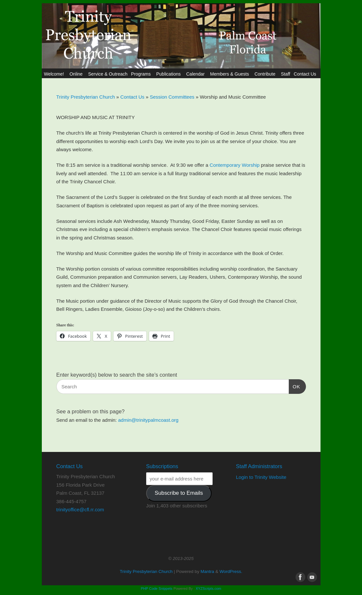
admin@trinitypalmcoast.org (148, 420)
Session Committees (173, 97)
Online (76, 74)
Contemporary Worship (235, 165)
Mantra (207, 571)
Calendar (196, 74)
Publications (169, 74)
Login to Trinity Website (261, 477)
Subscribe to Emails (179, 493)
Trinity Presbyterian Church (85, 97)
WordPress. (230, 571)
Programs (142, 74)
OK (294, 385)
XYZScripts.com (208, 588)
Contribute (265, 74)
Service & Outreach (107, 74)
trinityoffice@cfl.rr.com (80, 509)
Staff (285, 74)
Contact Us (306, 74)
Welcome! (55, 74)
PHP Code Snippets (156, 588)
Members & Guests (230, 74)
